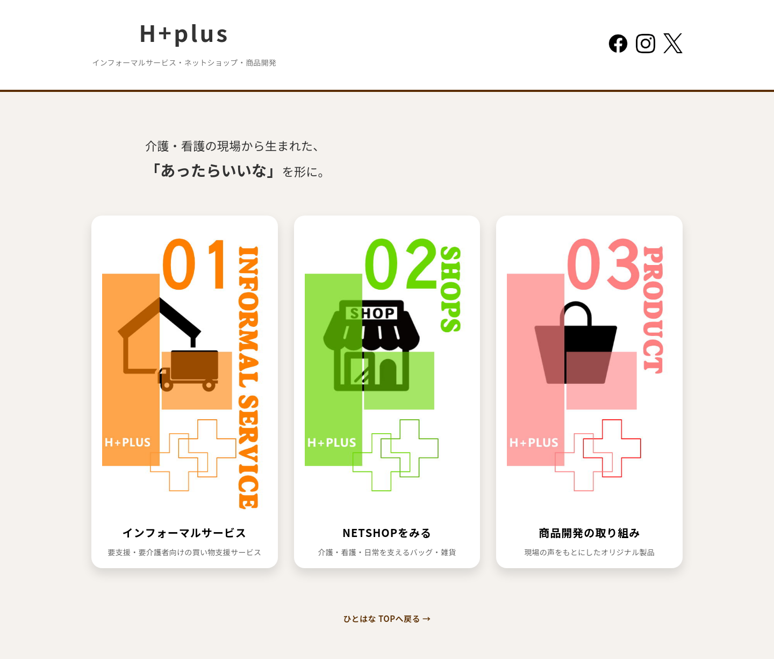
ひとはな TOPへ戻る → (387, 618)
